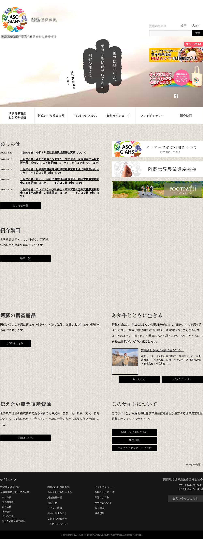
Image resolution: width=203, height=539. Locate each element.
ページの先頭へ (194, 464)
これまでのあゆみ (85, 116)
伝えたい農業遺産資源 (13, 521)
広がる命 (6, 507)
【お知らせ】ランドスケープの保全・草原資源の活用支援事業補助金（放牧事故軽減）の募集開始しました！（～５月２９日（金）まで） (59, 193)
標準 (183, 25)
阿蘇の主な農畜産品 (51, 116)
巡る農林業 (7, 502)
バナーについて (103, 502)
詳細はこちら (15, 343)
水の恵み (6, 511)
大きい (196, 25)
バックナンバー (182, 379)
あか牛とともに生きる (59, 492)
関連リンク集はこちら (134, 432)
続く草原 (6, 497)
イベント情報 (54, 508)
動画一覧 (25, 258)
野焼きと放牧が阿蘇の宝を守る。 (162, 350)
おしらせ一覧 (20, 205)
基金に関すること (57, 513)
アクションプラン (58, 524)
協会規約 (99, 513)
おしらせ (52, 502)
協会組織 (134, 440)
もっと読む (139, 379)
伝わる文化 (7, 516)
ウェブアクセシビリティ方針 (134, 447)
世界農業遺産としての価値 (17, 115)
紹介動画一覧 (54, 497)
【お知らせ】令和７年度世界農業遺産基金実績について (53, 152)
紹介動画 (186, 116)
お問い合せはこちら (185, 498)
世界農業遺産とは (10, 487)
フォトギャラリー (152, 116)
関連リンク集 (102, 497)
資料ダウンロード (119, 116)
